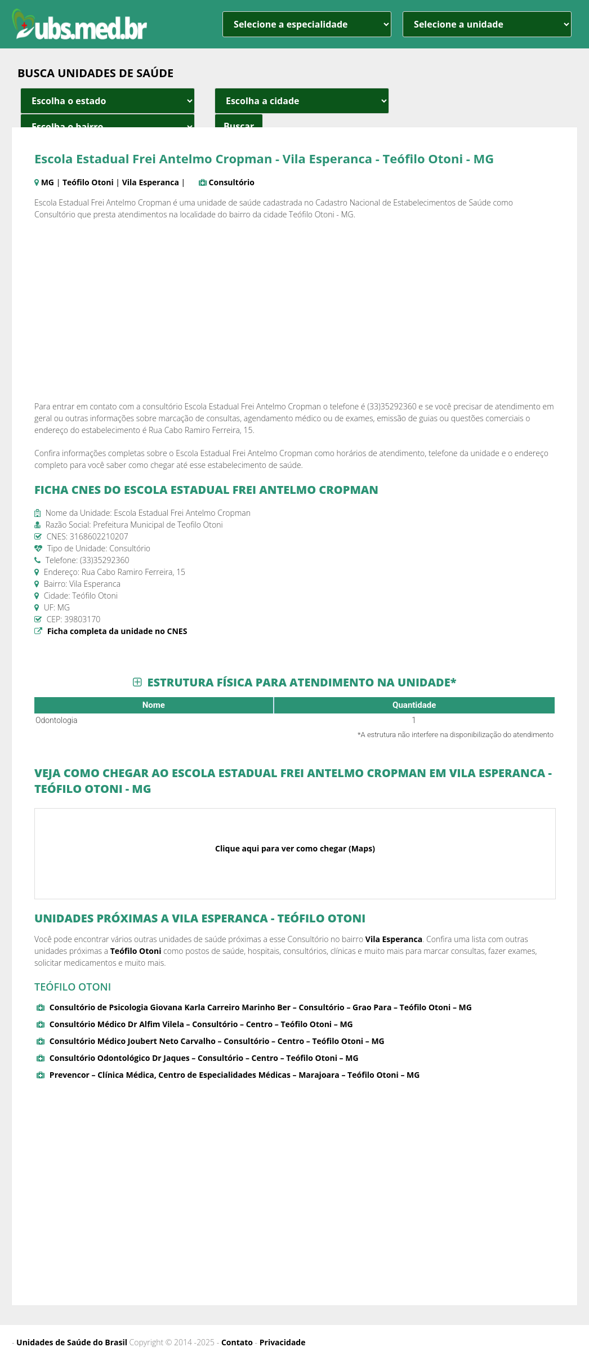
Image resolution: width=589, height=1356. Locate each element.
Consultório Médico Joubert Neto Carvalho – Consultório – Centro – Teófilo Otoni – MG (217, 1041)
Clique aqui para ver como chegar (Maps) (295, 848)
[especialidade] (306, 24)
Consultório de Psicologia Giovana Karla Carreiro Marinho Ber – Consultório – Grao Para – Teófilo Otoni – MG (261, 1007)
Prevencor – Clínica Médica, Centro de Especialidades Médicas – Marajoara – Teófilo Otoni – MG (235, 1074)
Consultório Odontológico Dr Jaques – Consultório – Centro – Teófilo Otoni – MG (204, 1057)
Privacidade (283, 1342)
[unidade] (487, 24)
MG (47, 182)
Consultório (232, 182)
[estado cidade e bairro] (107, 101)
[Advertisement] (294, 310)
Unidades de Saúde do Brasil (71, 1342)
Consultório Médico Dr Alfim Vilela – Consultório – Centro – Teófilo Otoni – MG (201, 1024)
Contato (237, 1342)
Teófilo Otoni (88, 182)
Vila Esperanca (150, 182)
